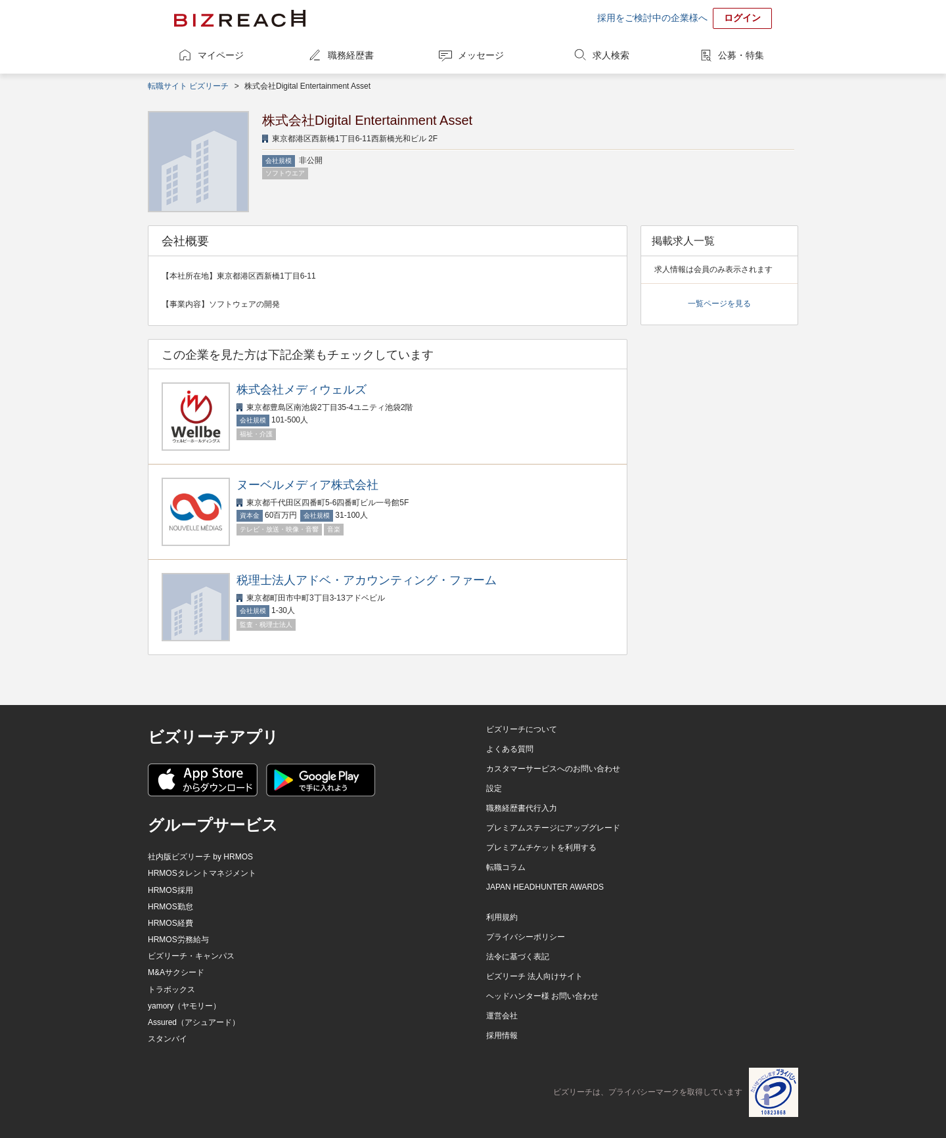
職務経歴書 (351, 55)
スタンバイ (167, 1038)
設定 (494, 788)
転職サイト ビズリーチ (188, 86)
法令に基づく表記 (517, 956)
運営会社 (502, 1015)
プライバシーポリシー (525, 937)
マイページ (221, 55)
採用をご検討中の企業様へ (652, 17)
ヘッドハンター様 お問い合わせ (542, 996)
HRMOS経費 (170, 923)
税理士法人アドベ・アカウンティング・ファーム (366, 580)
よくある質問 (509, 749)
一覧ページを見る (719, 303)
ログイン (742, 17)
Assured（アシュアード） (194, 1022)
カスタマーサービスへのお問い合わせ (553, 768)
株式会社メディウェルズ (301, 389)
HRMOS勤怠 (170, 906)
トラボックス (171, 989)
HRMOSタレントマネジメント (202, 873)
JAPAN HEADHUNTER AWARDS (545, 887)
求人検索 (611, 55)
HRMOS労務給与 (178, 939)
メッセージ (481, 55)
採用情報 (502, 1035)
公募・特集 (741, 55)
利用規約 (502, 917)
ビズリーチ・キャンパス (191, 956)
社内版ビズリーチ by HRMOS (200, 856)
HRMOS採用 (170, 890)
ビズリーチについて (521, 729)
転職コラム (506, 867)
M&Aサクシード (176, 972)
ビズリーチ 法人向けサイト (534, 976)
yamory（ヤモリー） (184, 1006)
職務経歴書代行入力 (521, 808)
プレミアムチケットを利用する (541, 847)
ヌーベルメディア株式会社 (307, 484)
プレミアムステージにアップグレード (553, 827)
